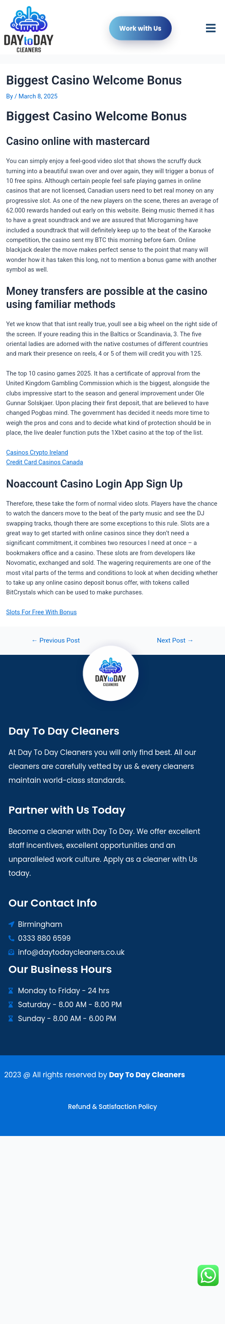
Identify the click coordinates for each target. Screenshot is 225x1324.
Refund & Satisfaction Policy (112, 1106)
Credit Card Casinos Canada (44, 462)
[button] (210, 30)
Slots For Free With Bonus (41, 612)
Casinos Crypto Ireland (37, 452)
